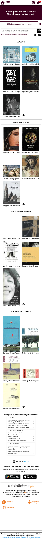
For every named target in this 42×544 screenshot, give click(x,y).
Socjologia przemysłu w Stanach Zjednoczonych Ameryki (22, 448)
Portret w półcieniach (13, 436)
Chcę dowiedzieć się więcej (10, 537)
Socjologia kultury (12, 449)
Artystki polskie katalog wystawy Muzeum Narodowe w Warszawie (24, 427)
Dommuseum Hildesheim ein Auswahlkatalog (19, 433)
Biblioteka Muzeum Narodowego (19, 24)
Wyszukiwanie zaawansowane (11, 34)
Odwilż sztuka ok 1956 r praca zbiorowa (18, 425)
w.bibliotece (20, 492)
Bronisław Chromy (12, 453)
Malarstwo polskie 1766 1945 (15, 422)
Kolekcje (25, 34)
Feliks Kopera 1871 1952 (14, 438)
